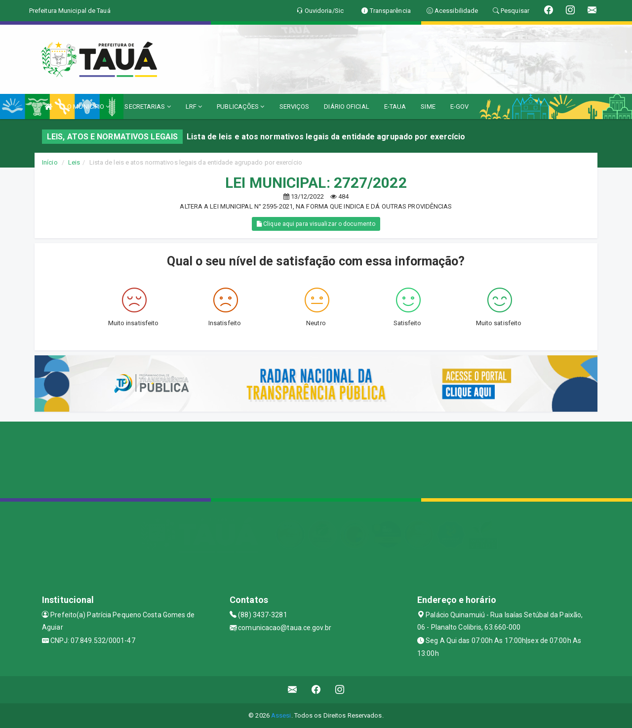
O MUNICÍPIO (88, 106)
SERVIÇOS (294, 106)
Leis (74, 162)
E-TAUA (395, 106)
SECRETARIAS (147, 106)
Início (50, 162)
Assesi (281, 715)
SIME (428, 106)
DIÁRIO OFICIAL (346, 106)
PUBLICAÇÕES (240, 106)
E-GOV (459, 106)
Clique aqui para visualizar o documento (316, 223)
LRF (194, 106)
